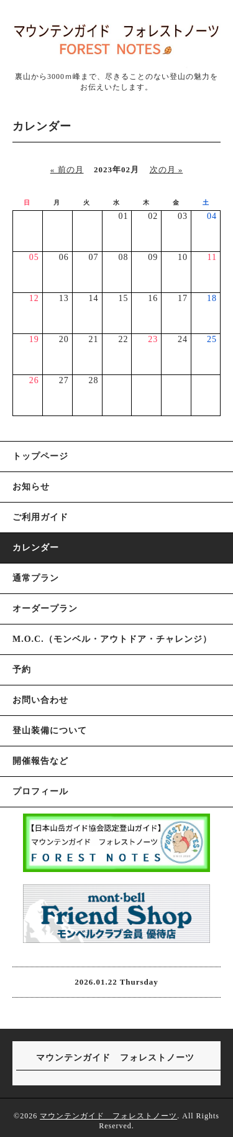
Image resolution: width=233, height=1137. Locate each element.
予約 (21, 669)
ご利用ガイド (40, 517)
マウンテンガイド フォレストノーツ (108, 1115)
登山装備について (49, 730)
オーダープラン (45, 608)
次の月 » (166, 169)
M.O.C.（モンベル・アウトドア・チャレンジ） (112, 639)
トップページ (40, 456)
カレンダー (35, 547)
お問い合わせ (40, 700)
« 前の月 (67, 169)
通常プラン (35, 578)
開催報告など (40, 761)
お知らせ (31, 486)
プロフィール (40, 791)
